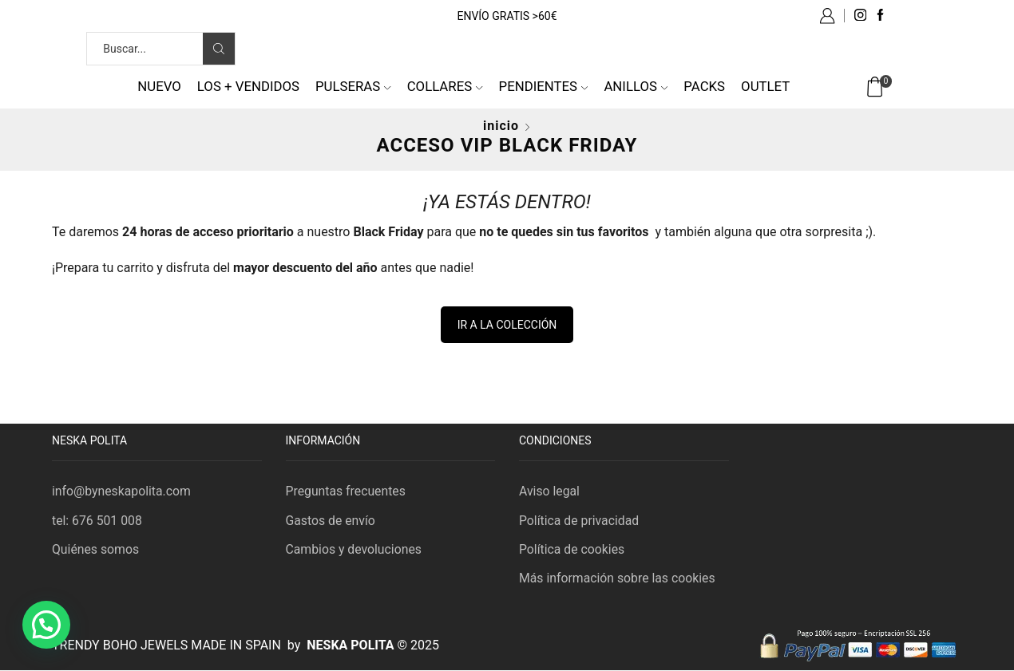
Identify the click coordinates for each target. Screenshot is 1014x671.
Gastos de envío (331, 520)
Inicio (501, 125)
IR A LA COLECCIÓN (507, 324)
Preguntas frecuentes (346, 491)
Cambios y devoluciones (354, 549)
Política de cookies (572, 549)
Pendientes (543, 86)
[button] (46, 625)
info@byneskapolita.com (122, 491)
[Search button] (219, 49)
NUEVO (159, 86)
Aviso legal (549, 491)
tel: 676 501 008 (97, 520)
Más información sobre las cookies (618, 578)
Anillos (635, 86)
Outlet (765, 86)
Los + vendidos (248, 86)
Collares (445, 86)
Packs (704, 86)
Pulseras (353, 86)
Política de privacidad (579, 520)
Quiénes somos (96, 549)
